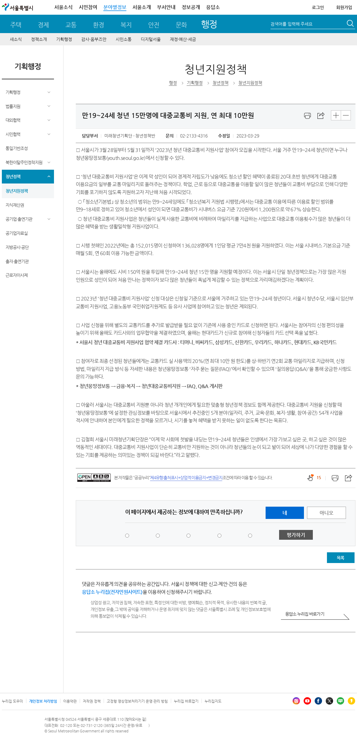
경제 (43, 24)
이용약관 (70, 701)
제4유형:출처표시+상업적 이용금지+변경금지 (186, 477)
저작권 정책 (92, 701)
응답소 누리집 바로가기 (304, 613)
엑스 (329, 701)
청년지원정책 (17, 190)
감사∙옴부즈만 (93, 39)
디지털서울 (151, 39)
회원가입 (344, 7)
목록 (340, 557)
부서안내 (166, 7)
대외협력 (13, 120)
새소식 (16, 39)
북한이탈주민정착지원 (24, 162)
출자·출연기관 (17, 261)
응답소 (213, 7)
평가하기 (296, 535)
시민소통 (124, 39)
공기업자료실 (17, 233)
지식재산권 (15, 204)
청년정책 (13, 176)
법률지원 (13, 106)
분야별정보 (114, 7)
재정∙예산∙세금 (183, 39)
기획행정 (64, 39)
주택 (15, 24)
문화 (181, 24)
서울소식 (63, 7)
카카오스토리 (351, 701)
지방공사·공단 (17, 247)
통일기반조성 (17, 148)
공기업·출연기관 (19, 219)
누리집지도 (213, 701)
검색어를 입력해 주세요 (292, 23)
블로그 (340, 701)
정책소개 (39, 39)
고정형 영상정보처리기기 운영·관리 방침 (137, 701)
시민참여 (88, 7)
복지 (126, 24)
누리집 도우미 (12, 701)
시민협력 (13, 134)
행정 (209, 24)
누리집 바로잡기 (186, 701)
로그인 (318, 7)
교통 (70, 24)
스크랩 (321, 115)
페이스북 (318, 701)
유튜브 (307, 701)
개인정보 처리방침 (43, 701)
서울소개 (141, 7)
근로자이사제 (17, 275)
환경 (98, 24)
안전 (153, 24)
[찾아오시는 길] (135, 719)
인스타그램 (296, 701)
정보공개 (191, 7)
